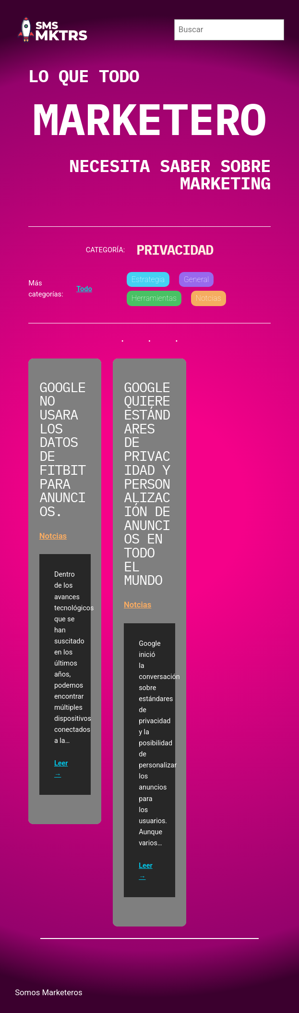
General (196, 279)
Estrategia (148, 279)
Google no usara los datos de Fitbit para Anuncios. (62, 450)
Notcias (208, 298)
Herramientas (154, 298)
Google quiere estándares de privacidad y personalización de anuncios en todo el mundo (147, 484)
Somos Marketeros (49, 992)
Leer (61, 763)
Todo (84, 288)
